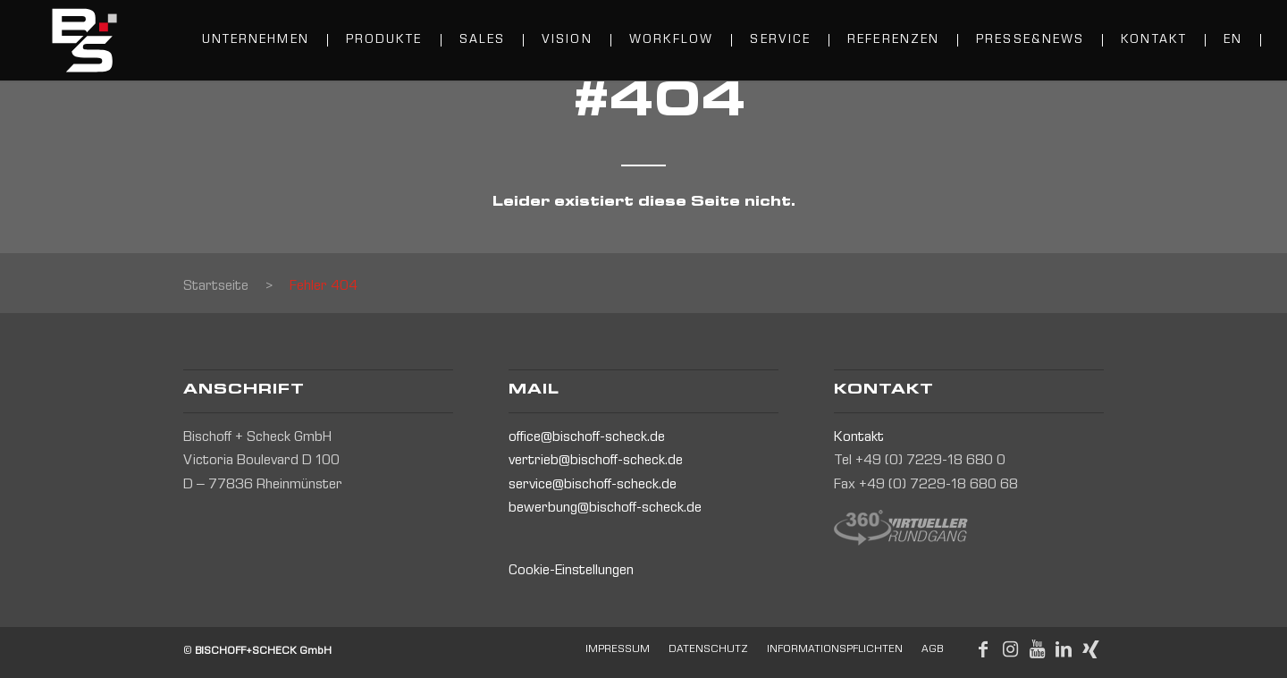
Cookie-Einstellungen (571, 571)
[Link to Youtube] (1036, 649)
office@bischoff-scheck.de (587, 438)
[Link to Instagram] (1010, 649)
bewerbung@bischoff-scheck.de (605, 509)
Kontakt (859, 438)
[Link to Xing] (1090, 649)
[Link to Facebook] (983, 649)
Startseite (215, 287)
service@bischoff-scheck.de (593, 486)
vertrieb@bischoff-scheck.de (596, 461)
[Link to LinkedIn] (1063, 649)
